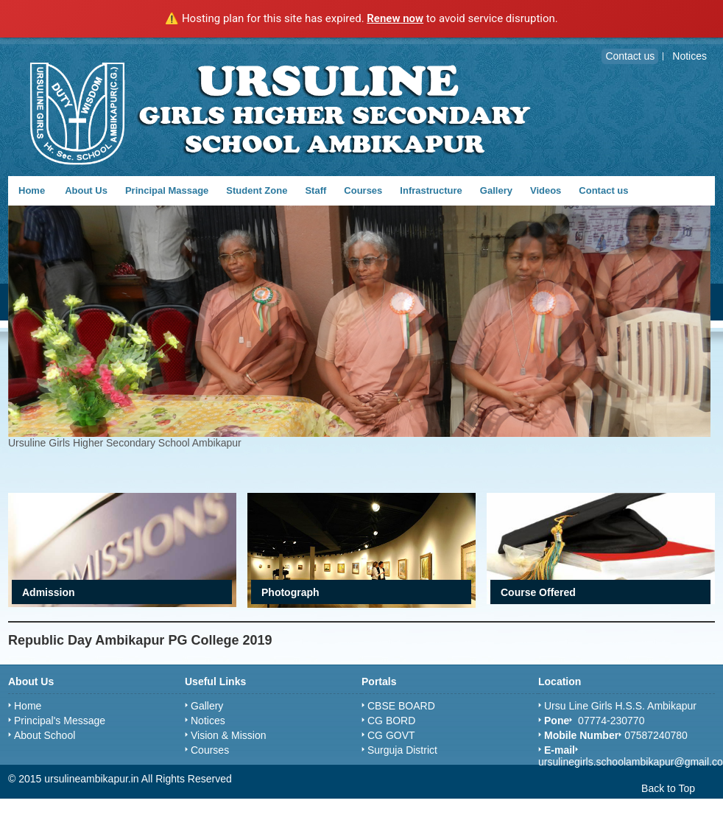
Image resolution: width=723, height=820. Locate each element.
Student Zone (256, 190)
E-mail (559, 750)
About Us (86, 190)
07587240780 (656, 735)
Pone (556, 720)
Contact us (603, 190)
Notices (208, 720)
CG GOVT (391, 735)
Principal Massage (166, 190)
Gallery (496, 190)
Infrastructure (431, 190)
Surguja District (402, 750)
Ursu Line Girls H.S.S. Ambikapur (620, 706)
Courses (363, 190)
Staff (315, 190)
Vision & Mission (228, 735)
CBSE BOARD (401, 706)
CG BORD (391, 720)
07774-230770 (609, 720)
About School (44, 735)
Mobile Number (581, 735)
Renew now (395, 18)
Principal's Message (59, 720)
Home (31, 190)
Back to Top (668, 788)
